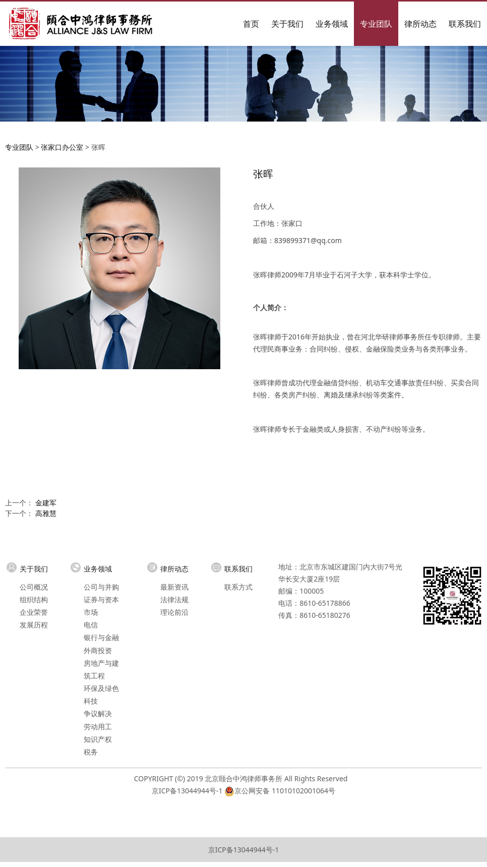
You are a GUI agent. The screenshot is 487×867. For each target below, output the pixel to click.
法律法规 (174, 599)
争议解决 (98, 713)
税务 (91, 752)
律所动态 (420, 23)
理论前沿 (174, 612)
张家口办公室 (62, 147)
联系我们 (465, 23)
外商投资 (98, 650)
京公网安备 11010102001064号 (284, 790)
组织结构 (34, 599)
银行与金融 (101, 637)
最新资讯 (174, 587)
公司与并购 (101, 587)
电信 (91, 624)
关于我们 (287, 23)
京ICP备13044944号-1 (187, 790)
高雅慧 (45, 513)
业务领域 (332, 23)
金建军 (45, 502)
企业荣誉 (34, 612)
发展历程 (34, 624)
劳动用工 (98, 726)
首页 (251, 23)
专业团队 (376, 23)
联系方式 (238, 587)
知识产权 (98, 739)
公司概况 (34, 587)
